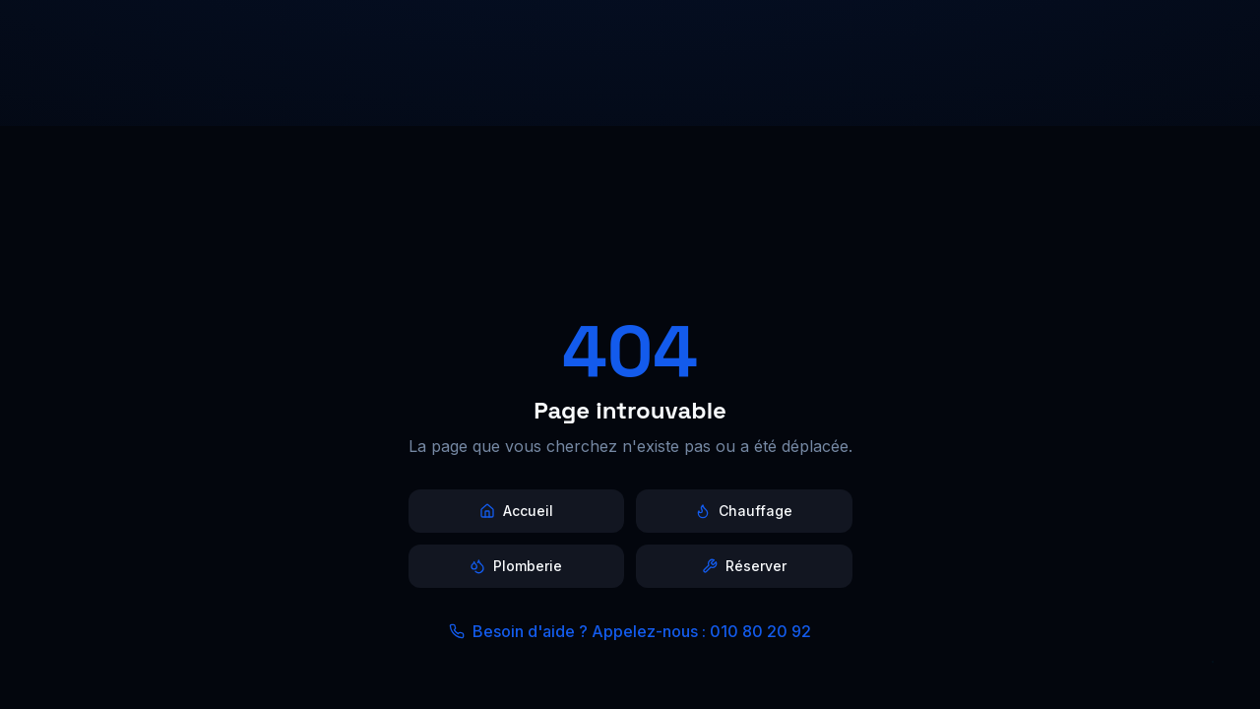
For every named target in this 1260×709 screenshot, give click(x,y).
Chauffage (743, 510)
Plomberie (516, 565)
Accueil (516, 510)
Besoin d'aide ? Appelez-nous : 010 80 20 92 (630, 631)
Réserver (744, 565)
